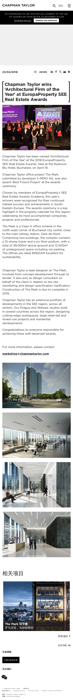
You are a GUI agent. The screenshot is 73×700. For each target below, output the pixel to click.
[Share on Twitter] (60, 72)
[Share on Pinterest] (69, 72)
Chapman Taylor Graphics (16, 694)
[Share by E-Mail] (64, 72)
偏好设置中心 (6, 690)
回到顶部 (64, 645)
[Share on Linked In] (52, 72)
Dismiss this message (46, 20)
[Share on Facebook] (56, 72)
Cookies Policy (22, 20)
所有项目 (64, 636)
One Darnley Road (13, 696)
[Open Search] (54, 6)
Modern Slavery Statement (52, 690)
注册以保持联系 (11, 660)
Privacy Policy (33, 690)
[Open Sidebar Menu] (69, 5)
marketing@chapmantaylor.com (25, 353)
